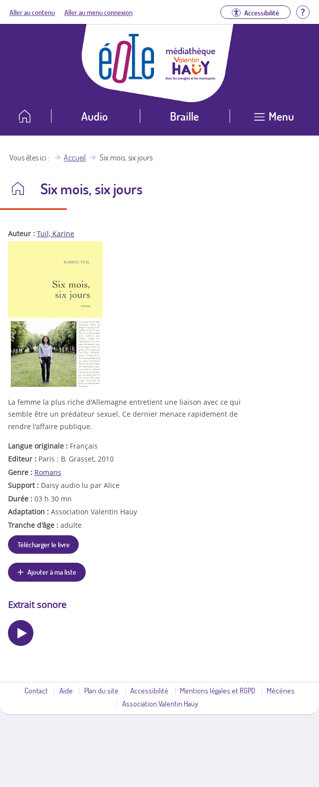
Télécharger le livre (43, 544)
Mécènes (281, 690)
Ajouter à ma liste (51, 571)
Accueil (75, 157)
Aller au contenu (32, 11)
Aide (66, 690)
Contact (36, 690)
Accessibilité (149, 690)
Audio (94, 116)
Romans (47, 472)
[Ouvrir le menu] (274, 120)
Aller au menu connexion (98, 11)
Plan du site (101, 690)
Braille (184, 116)
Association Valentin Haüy (160, 703)
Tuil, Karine (55, 233)
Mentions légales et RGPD (217, 690)
